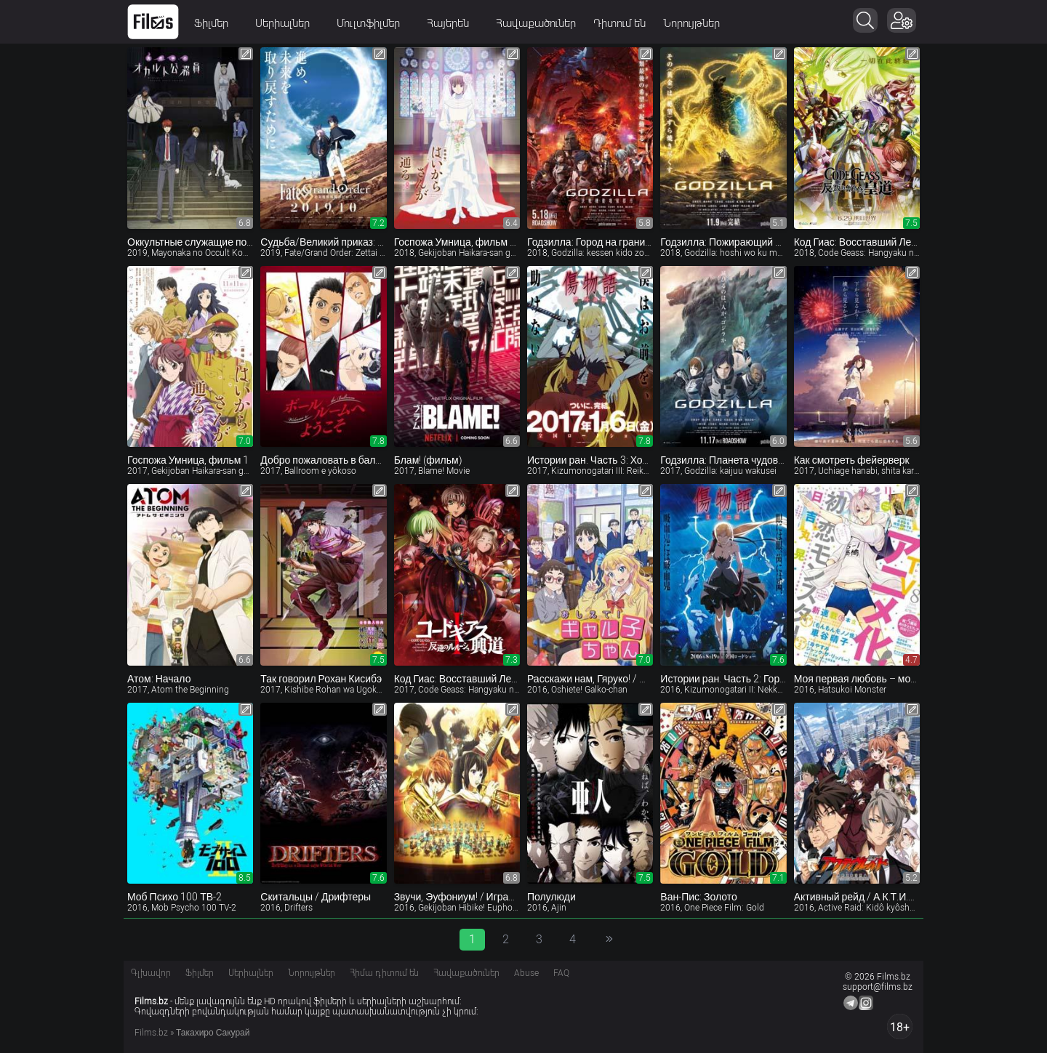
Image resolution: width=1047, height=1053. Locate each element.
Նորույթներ (691, 23)
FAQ (561, 973)
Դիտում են (619, 23)
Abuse (526, 973)
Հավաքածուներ (536, 23)
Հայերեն (452, 23)
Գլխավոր (151, 973)
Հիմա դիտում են (384, 973)
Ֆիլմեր (216, 23)
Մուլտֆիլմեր (373, 23)
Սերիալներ (287, 23)
